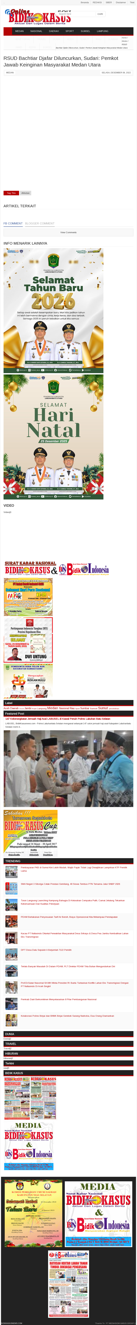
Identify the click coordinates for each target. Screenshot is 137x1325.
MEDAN (19, 31)
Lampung (42, 708)
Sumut (84, 39)
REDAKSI (97, 2)
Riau (98, 39)
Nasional (64, 708)
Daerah (14, 708)
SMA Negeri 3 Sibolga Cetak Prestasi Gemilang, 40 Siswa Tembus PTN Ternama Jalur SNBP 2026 (70, 884)
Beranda (85, 2)
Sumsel (47, 47)
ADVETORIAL (22, 39)
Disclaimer (121, 2)
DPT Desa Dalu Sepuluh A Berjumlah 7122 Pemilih (46, 950)
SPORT (70, 31)
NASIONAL (36, 31)
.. (4, 2)
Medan (10, 72)
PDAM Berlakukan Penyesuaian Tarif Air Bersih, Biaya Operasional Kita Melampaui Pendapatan (69, 917)
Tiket (132, 2)
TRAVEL (41, 39)
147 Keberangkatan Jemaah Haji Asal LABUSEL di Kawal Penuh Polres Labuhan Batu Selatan (57, 718)
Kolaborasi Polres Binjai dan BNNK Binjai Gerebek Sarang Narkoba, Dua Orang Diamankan (67, 1016)
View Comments (68, 232)
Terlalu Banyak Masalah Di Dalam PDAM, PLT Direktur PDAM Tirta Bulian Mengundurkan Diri (68, 966)
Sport (77, 708)
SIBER (109, 2)
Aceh (70, 39)
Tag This (11, 193)
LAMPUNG (102, 31)
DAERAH (54, 31)
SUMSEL (85, 31)
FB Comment (13, 223)
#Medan (25, 193)
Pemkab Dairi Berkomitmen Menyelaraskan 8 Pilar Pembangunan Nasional (59, 999)
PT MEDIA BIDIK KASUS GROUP (120, 1323)
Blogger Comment (40, 223)
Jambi (18, 47)
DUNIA (56, 39)
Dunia (21, 709)
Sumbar (113, 39)
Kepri (32, 47)
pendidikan (114, 708)
